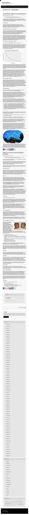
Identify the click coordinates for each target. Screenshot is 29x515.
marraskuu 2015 (8, 415)
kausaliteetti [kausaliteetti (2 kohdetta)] (13, 501)
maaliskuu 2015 (8, 432)
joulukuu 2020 (8, 334)
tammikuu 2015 (8, 436)
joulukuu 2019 (8, 343)
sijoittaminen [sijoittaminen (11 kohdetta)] (8, 503)
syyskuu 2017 (8, 368)
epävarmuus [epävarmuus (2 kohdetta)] (6, 501)
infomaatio (13, 157)
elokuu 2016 (7, 396)
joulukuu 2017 (8, 362)
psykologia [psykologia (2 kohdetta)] (22, 502)
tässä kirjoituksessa (9, 182)
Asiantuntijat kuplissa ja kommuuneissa (14, 14)
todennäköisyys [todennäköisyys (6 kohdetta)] (21, 503)
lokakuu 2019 (8, 345)
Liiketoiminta (7, 469)
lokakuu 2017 (8, 366)
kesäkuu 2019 (8, 349)
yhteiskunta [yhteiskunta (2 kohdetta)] (10, 505)
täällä (24, 260)
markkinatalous (19, 17)
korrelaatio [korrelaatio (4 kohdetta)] (16, 501)
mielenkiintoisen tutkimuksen (20, 30)
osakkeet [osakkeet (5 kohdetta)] (13, 502)
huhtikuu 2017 (8, 379)
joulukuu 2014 (8, 438)
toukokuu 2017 (8, 377)
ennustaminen (10, 157)
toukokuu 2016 (8, 402)
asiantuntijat (8, 17)
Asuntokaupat (8, 463)
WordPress (6, 511)
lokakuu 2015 (8, 417)
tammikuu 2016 (8, 411)
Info (5, 6)
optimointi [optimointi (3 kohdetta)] (6, 502)
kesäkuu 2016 (8, 400)
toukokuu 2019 (8, 351)
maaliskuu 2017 (8, 381)
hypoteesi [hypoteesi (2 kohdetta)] (8, 501)
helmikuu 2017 (8, 383)
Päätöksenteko (8, 478)
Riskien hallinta (8, 480)
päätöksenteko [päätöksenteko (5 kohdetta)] (7, 502)
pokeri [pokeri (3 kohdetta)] (17, 502)
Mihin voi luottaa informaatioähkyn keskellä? (13, 153)
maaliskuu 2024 (8, 326)
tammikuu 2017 (8, 385)
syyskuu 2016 (8, 394)
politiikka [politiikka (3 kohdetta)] (19, 502)
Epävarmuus (7, 467)
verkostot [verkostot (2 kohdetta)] (6, 505)
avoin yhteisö (18, 246)
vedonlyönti (18, 157)
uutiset (16, 157)
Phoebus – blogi (21, 271)
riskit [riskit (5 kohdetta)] (22, 502)
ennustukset (10, 17)
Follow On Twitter (21, 307)
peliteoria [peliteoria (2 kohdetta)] (16, 502)
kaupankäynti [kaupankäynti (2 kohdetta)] (11, 501)
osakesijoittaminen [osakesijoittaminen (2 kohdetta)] (9, 502)
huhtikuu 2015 (8, 430)
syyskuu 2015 (8, 419)
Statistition (6, 2)
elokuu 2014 (7, 447)
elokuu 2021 (7, 328)
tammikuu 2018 (8, 360)
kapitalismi (13, 17)
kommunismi (15, 17)
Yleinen (7, 495)
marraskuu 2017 (8, 364)
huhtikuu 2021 (8, 330)
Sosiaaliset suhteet (8, 482)
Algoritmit (7, 461)
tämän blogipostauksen (17, 90)
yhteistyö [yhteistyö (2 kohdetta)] (12, 505)
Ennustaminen (8, 465)
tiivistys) (10, 179)
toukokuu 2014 (8, 453)
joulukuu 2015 (8, 413)
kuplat (17, 17)
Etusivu (3, 6)
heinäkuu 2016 (8, 398)
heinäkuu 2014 (8, 449)
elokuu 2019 (7, 347)
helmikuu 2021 (8, 332)
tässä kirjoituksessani (14, 200)
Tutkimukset (7, 486)
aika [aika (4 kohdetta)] (5, 500)
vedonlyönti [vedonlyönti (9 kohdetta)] (20, 504)
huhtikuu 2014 (8, 455)
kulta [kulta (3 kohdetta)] (18, 501)
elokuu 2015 (7, 421)
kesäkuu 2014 (8, 451)
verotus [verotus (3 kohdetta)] (8, 505)
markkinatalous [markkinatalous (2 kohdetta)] (21, 501)
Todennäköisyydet (8, 484)
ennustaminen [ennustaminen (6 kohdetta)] (19, 500)
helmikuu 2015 (8, 434)
